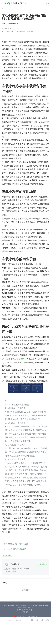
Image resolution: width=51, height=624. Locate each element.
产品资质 (25, 612)
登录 (47, 3)
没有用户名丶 (12, 23)
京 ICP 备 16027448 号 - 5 (25, 610)
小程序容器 (7, 555)
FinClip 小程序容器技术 (14, 359)
